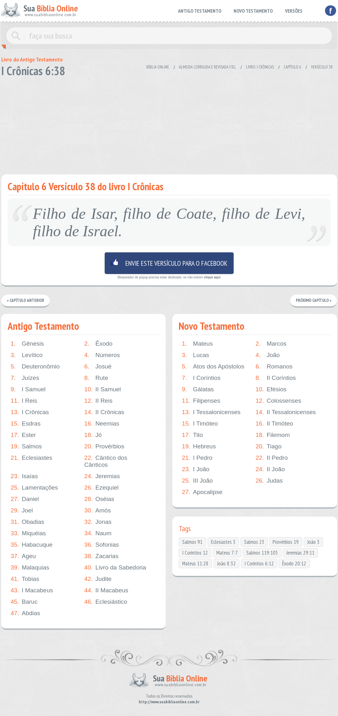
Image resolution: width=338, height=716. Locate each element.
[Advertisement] (169, 123)
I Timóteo (200, 423)
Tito (192, 435)
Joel (22, 510)
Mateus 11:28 (195, 563)
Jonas (98, 521)
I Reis (24, 400)
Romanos (273, 366)
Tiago (268, 446)
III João (197, 480)
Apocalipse (202, 492)
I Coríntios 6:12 (259, 563)
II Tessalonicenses (285, 412)
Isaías (24, 476)
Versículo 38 (322, 67)
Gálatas (198, 389)
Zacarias (101, 556)
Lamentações (34, 487)
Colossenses (278, 400)
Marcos (270, 343)
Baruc (24, 601)
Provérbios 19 (286, 541)
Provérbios (104, 446)
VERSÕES (293, 11)
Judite (98, 579)
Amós (97, 510)
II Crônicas (104, 412)
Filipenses (201, 400)
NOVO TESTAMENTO (253, 11)
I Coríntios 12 (195, 552)
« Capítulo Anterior (25, 300)
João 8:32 (226, 563)
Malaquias (30, 567)
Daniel (25, 499)
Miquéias (28, 533)
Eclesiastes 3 (223, 541)
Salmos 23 (254, 541)
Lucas (195, 355)
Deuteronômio (35, 366)
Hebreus (199, 446)
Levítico (27, 355)
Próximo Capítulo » (313, 300)
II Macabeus (106, 590)
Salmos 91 (192, 541)
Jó (93, 435)
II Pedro (271, 457)
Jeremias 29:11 (300, 552)
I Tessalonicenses (211, 412)
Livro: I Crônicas (260, 67)
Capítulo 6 (292, 67)
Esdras (26, 423)
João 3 (313, 541)
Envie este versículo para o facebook (169, 263)
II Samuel (102, 389)
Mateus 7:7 (227, 552)
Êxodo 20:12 (294, 563)
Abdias (25, 613)
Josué (98, 366)
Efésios (270, 389)
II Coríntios (275, 377)
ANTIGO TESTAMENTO (199, 11)
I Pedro (197, 457)
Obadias (27, 521)
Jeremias (102, 476)
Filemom (272, 435)
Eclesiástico (105, 601)
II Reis (98, 400)
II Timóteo (274, 423)
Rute (96, 377)
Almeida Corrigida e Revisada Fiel (207, 67)
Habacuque (32, 544)
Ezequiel (101, 487)
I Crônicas (30, 412)
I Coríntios (201, 377)
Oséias (99, 499)
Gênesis (27, 343)
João (267, 355)
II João (270, 469)
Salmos (26, 446)
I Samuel (28, 389)
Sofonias (101, 544)
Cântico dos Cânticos (105, 461)
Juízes (25, 377)
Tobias (25, 579)
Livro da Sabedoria (115, 567)
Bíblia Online (157, 67)
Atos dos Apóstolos (213, 366)
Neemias (101, 423)
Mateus (197, 343)
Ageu (23, 556)
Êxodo (98, 343)
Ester (23, 435)
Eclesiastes (31, 457)
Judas (269, 480)
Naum (98, 533)
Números (102, 355)
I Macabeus (32, 590)
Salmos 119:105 (262, 552)
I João (195, 469)
